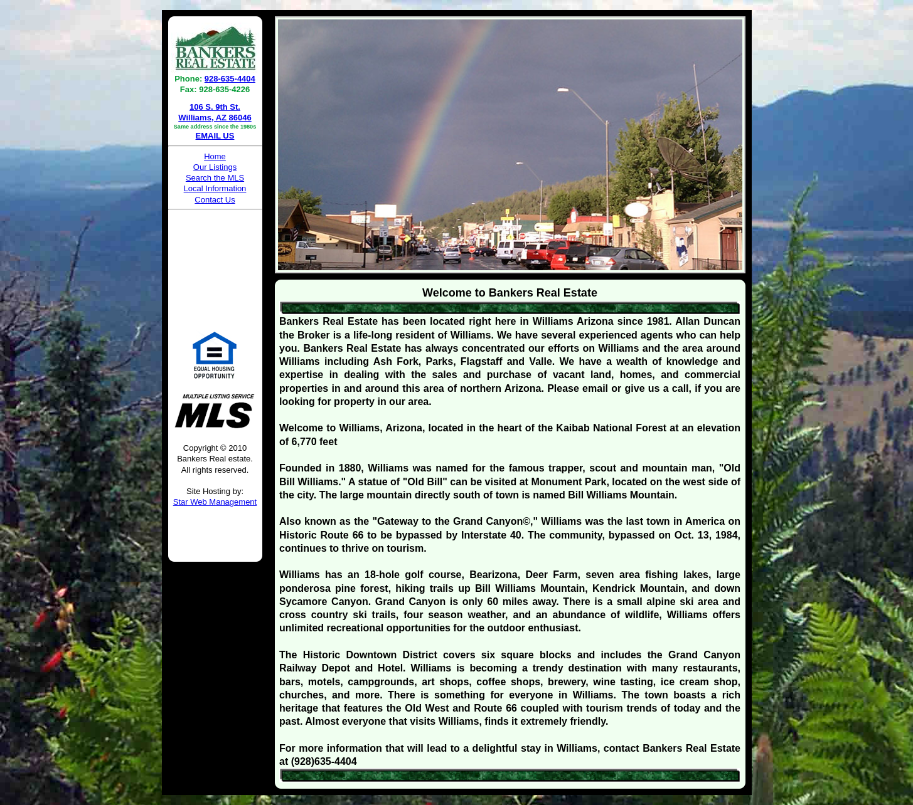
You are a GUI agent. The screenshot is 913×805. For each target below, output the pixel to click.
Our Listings (215, 167)
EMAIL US (215, 135)
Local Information (215, 188)
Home (215, 156)
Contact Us (215, 199)
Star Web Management (215, 502)
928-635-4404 (230, 78)
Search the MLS (215, 177)
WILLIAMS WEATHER (215, 261)
